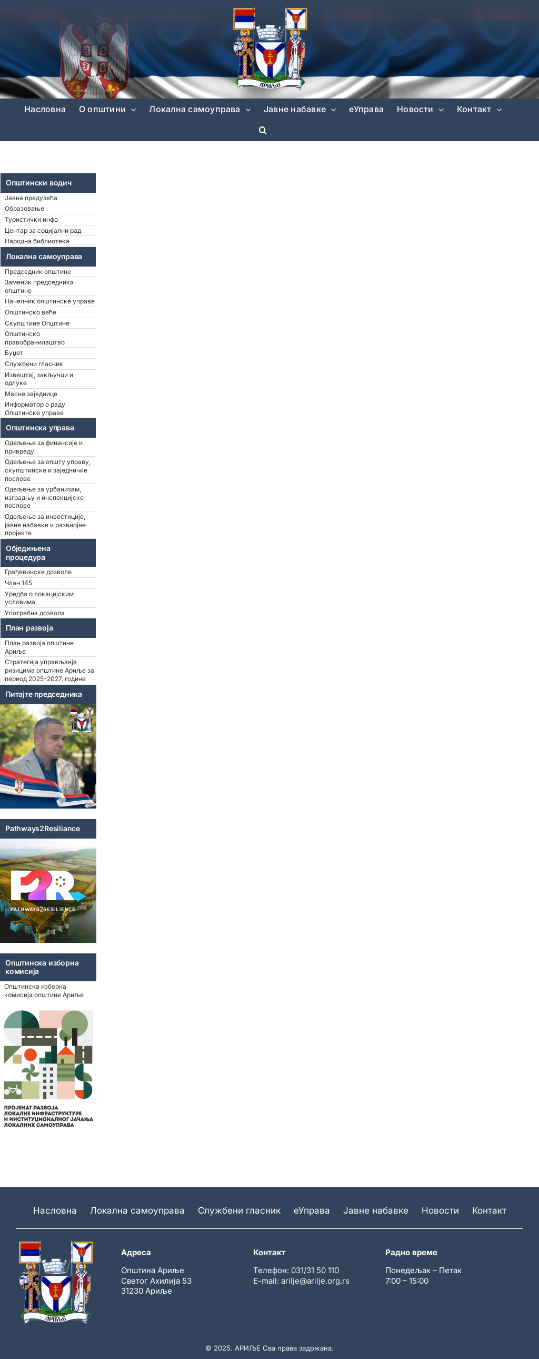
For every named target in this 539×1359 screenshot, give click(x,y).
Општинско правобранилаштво (35, 338)
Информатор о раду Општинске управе (35, 408)
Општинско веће (30, 312)
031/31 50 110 (315, 1270)
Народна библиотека (37, 241)
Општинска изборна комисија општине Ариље (44, 990)
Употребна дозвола (35, 613)
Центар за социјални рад (43, 230)
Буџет (14, 353)
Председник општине (38, 271)
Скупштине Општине (37, 323)
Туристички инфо (31, 219)
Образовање (24, 208)
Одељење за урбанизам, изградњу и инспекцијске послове (44, 497)
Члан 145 (18, 583)
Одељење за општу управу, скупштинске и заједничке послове (48, 470)
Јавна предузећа (31, 198)
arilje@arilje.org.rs (315, 1281)
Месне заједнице (31, 394)
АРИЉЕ (248, 1348)
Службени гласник (34, 364)
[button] (263, 130)
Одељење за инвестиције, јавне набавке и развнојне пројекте (45, 525)
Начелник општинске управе (50, 301)
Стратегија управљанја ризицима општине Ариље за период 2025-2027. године (49, 670)
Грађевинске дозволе (38, 572)
